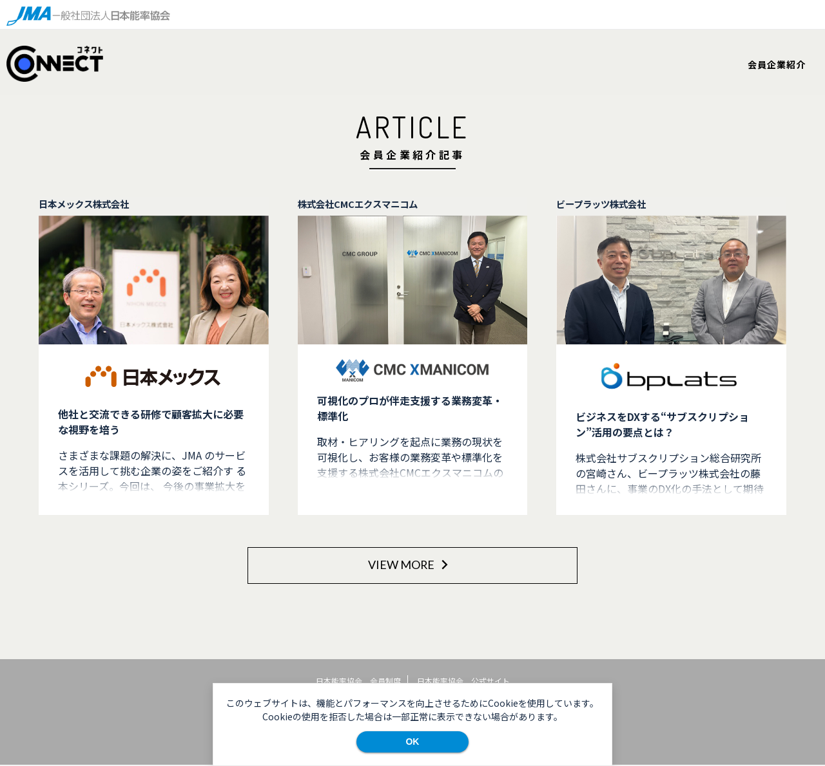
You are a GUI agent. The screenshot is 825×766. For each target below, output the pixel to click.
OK (412, 741)
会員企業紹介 (777, 64)
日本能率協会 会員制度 (358, 680)
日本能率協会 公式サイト (463, 680)
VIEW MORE (409, 564)
